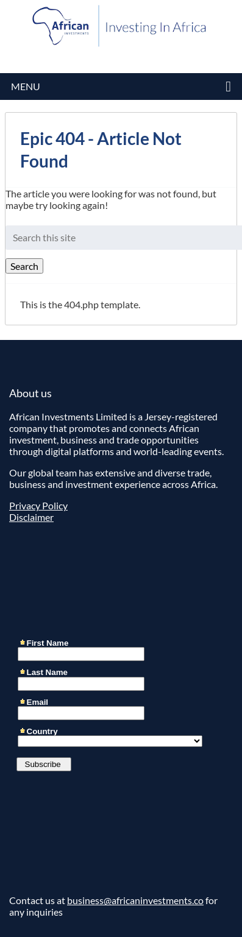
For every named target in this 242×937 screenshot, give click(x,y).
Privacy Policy (38, 505)
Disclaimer (31, 517)
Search (24, 266)
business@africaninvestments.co (135, 900)
